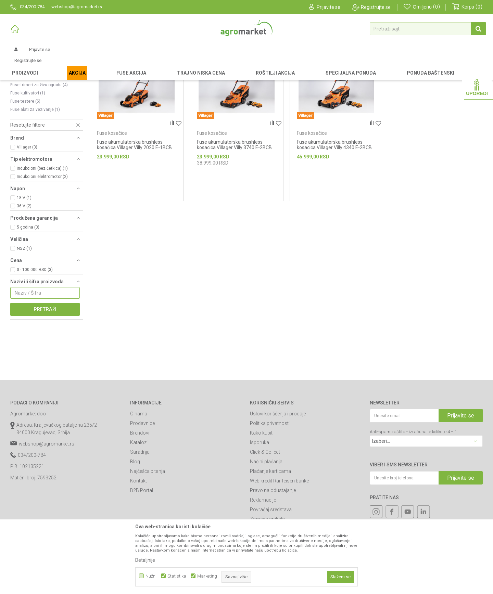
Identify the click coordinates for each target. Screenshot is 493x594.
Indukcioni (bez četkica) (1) (42, 226)
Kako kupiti (262, 490)
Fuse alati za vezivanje (35, 167)
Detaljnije (145, 560)
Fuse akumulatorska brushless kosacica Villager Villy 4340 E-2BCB (334, 202)
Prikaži (409, 76)
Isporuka (259, 500)
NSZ (24, 306)
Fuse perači (24, 126)
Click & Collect (265, 510)
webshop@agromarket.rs (46, 501)
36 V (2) (24, 263)
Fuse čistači (24, 93)
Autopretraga (321, 76)
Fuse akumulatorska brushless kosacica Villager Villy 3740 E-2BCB (234, 202)
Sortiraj (352, 76)
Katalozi (139, 500)
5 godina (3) (28, 285)
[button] (428, 28)
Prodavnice (142, 481)
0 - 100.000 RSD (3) (35, 327)
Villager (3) (27, 205)
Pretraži (45, 367)
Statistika (176, 576)
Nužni (151, 576)
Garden (67, 65)
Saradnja (140, 510)
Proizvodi (46, 65)
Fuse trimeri (24, 118)
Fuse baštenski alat (164, 65)
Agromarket (21, 65)
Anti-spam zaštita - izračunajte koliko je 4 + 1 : (414, 489)
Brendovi (139, 490)
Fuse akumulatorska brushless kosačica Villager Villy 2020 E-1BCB (134, 202)
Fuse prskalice (27, 134)
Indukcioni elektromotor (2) (42, 234)
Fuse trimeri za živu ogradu (39, 142)
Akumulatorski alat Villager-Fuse (109, 65)
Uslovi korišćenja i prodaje (278, 471)
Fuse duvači (24, 101)
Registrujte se (376, 7)
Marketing (207, 576)
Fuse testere (25, 159)
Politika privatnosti (270, 481)
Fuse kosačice (27, 109)
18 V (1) (24, 255)
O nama (138, 471)
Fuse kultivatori (27, 150)
